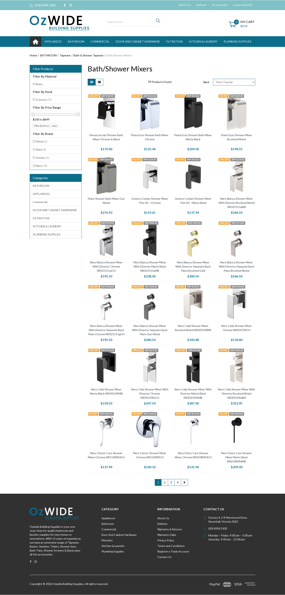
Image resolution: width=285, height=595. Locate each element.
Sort (206, 82)
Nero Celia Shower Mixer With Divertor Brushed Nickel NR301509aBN (236, 393)
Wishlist (201, 5)
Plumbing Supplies (113, 551)
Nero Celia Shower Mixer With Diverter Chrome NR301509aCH (149, 393)
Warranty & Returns (169, 529)
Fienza (41, 141)
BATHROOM (76, 41)
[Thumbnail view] (92, 82)
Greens (42, 157)
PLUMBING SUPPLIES (237, 41)
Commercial (100, 41)
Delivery (162, 523)
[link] (64, 5)
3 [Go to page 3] (171, 482)
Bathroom (108, 523)
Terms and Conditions (171, 546)
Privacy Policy (165, 540)
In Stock (43, 99)
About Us (185, 5)
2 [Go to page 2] (164, 482)
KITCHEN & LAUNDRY (203, 41)
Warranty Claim (166, 534)
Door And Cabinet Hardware (119, 534)
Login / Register (243, 5)
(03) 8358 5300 (43, 5)
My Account (220, 5)
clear (54, 125)
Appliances (108, 518)
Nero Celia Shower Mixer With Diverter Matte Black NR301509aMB (193, 393)
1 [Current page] (158, 482)
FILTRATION (174, 41)
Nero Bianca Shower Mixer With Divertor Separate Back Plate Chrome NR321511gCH (106, 330)
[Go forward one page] (184, 482)
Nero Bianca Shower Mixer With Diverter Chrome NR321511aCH (106, 266)
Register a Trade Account (173, 551)
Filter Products (43, 69)
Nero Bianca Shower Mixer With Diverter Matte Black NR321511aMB (150, 266)
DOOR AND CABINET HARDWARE (138, 41)
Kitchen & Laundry (113, 546)
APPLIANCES (53, 41)
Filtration (107, 540)
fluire (41, 149)
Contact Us (164, 557)
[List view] (99, 82)
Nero (41, 165)
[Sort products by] (234, 82)
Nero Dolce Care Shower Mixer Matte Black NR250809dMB (236, 457)
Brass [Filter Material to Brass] (39, 84)
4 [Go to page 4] (178, 482)
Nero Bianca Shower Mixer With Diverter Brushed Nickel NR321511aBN (236, 203)
